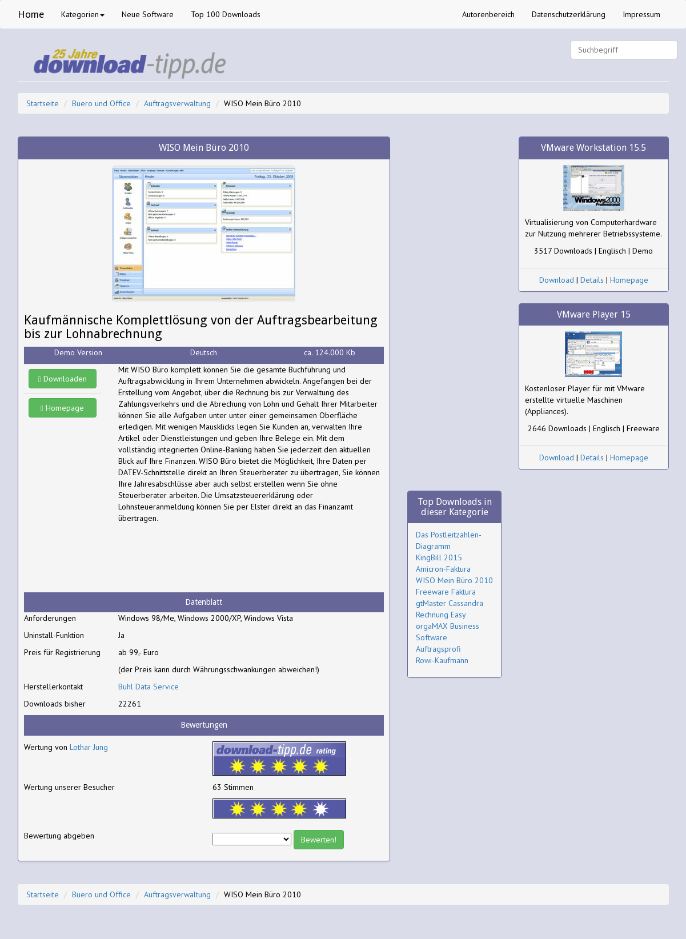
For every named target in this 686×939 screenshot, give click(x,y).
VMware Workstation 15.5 (593, 147)
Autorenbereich (488, 14)
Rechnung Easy (441, 614)
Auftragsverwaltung (177, 103)
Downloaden (62, 379)
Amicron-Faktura (443, 569)
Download (556, 280)
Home (31, 14)
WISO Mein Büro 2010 (454, 580)
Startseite (42, 103)
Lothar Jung (89, 747)
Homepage (62, 408)
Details (592, 280)
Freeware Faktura (446, 592)
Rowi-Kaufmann (442, 660)
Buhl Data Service (148, 686)
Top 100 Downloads (225, 14)
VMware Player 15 (594, 314)
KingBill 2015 (439, 557)
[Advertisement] (209, 558)
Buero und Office (101, 103)
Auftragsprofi (438, 649)
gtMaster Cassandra (449, 603)
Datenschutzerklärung (568, 14)
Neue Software (148, 14)
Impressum (641, 14)
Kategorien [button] (83, 14)
